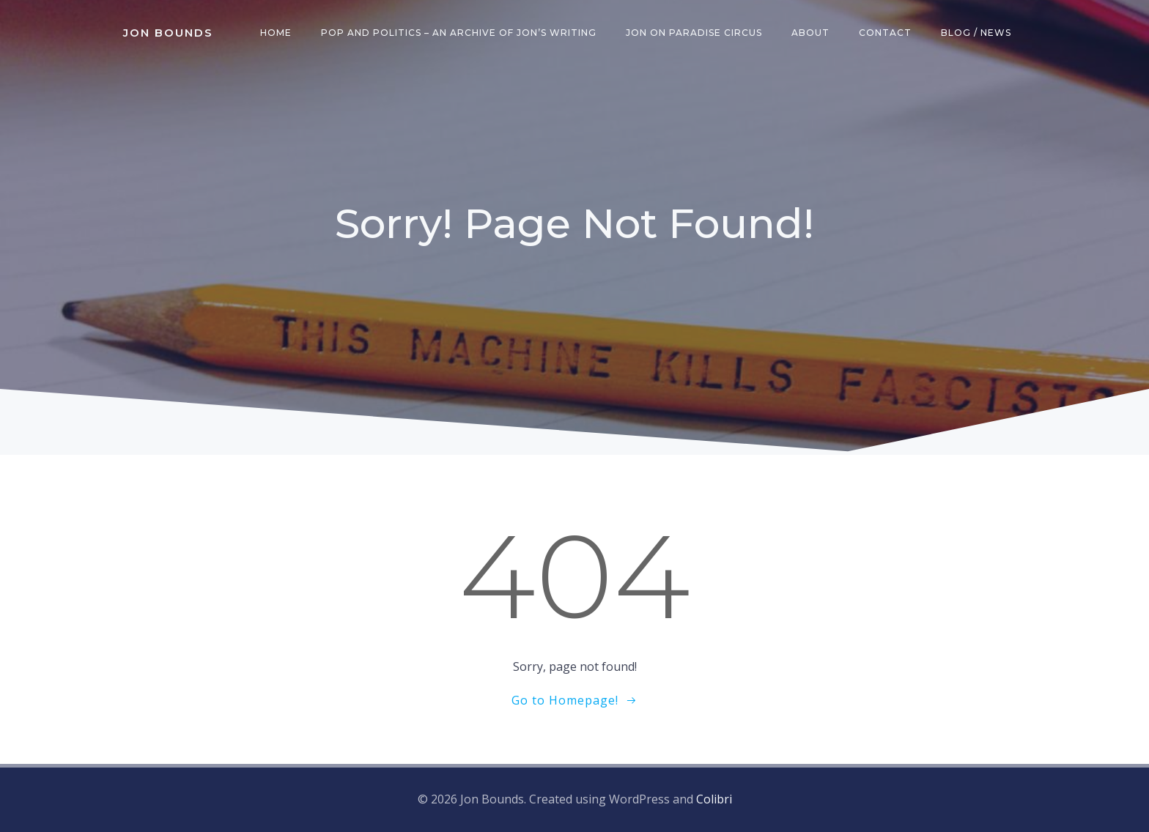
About (810, 32)
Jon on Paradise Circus (694, 32)
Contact (885, 32)
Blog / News (976, 32)
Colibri (714, 799)
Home (276, 32)
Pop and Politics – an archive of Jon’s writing (458, 32)
